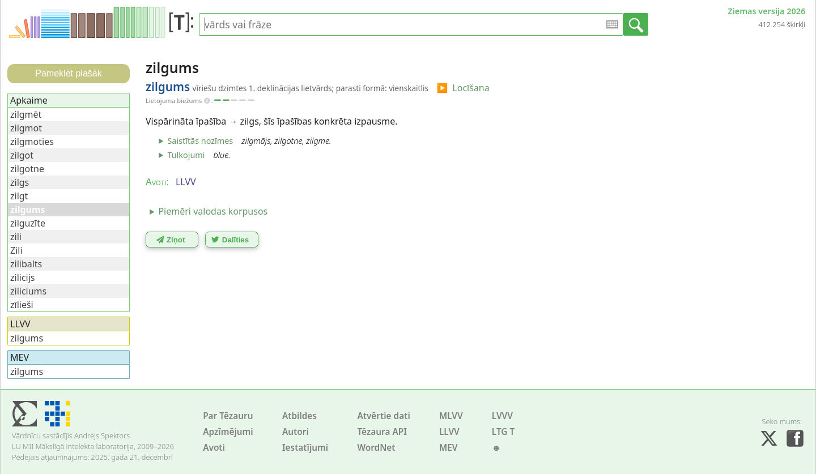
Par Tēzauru (228, 416)
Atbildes (299, 416)
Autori (295, 432)
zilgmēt (25, 114)
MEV (448, 448)
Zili (16, 250)
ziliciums (28, 291)
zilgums (26, 338)
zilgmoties (32, 141)
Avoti (214, 448)
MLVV (451, 416)
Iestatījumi (305, 448)
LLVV (449, 432)
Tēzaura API (382, 432)
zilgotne (27, 169)
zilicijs (22, 277)
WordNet (376, 448)
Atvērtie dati (383, 416)
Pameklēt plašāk (68, 73)
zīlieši (21, 304)
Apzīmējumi (228, 432)
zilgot (21, 155)
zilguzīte (27, 223)
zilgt (19, 196)
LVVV (502, 416)
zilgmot (26, 128)
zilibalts (26, 264)
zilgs (19, 182)
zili (16, 236)
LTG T (503, 432)
